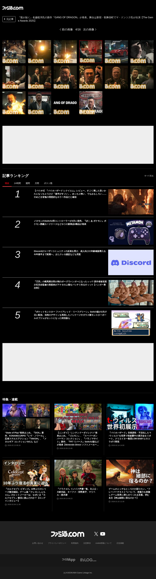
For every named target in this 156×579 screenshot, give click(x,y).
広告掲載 (120, 543)
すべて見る (149, 176)
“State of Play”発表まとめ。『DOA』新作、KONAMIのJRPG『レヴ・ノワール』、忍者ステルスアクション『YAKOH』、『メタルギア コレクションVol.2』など (26, 437)
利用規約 (74, 543)
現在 (7, 183)
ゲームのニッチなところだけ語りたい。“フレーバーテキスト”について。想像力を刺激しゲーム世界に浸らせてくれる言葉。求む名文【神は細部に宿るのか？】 (129, 493)
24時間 (17, 183)
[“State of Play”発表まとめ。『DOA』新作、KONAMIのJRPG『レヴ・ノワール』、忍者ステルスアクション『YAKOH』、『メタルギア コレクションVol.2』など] (26, 417)
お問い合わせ (37, 543)
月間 (37, 183)
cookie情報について (104, 543)
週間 (28, 183)
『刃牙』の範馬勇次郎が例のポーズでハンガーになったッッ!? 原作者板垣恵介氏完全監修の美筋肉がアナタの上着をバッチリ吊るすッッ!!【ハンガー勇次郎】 (70, 284)
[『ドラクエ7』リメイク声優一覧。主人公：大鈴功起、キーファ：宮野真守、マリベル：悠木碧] (78, 473)
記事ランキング (15, 176)
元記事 (8, 19)
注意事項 (87, 543)
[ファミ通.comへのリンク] (12, 8)
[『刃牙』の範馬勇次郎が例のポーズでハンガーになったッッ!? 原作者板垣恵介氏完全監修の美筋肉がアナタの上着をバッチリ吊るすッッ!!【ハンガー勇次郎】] (131, 292)
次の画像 (88, 29)
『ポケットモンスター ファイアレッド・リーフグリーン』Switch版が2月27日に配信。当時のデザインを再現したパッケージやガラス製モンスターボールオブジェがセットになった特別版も (70, 315)
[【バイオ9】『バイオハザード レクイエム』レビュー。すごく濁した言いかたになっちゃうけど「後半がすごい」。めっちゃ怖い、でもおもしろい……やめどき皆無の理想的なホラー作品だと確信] (131, 202)
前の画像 (67, 29)
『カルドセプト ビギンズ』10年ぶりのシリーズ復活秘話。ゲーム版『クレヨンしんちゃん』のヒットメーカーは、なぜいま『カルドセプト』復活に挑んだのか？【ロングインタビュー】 (25, 495)
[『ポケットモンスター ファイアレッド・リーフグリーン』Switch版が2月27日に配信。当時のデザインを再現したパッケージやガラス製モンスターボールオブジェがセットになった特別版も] (131, 323)
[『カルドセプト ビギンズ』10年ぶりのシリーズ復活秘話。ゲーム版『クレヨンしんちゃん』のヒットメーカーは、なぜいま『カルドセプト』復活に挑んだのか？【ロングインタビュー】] (26, 473)
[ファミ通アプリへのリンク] (68, 559)
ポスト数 (48, 183)
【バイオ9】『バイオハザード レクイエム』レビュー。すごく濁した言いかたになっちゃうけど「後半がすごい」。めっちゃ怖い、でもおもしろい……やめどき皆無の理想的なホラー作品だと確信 (70, 193)
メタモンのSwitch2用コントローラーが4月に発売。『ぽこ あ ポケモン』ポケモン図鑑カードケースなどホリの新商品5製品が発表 (70, 222)
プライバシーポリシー (57, 543)
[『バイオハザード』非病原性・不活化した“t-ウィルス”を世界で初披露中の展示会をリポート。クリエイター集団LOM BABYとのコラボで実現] (130, 417)
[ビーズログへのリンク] (88, 559)
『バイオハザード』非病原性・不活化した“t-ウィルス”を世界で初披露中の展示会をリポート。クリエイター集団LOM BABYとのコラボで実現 (130, 437)
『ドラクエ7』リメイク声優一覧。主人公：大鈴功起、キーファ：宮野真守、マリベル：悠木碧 (78, 492)
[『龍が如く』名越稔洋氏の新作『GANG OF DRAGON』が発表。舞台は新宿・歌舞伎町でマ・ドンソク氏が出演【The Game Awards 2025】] (14, 51)
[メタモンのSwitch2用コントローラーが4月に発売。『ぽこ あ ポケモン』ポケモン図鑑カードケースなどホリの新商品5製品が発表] (131, 232)
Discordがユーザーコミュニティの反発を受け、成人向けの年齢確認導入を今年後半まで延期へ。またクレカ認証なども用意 (70, 253)
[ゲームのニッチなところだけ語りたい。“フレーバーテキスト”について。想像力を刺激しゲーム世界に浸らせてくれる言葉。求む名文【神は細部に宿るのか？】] (130, 473)
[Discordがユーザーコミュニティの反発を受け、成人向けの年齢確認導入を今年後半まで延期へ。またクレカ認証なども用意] (131, 262)
